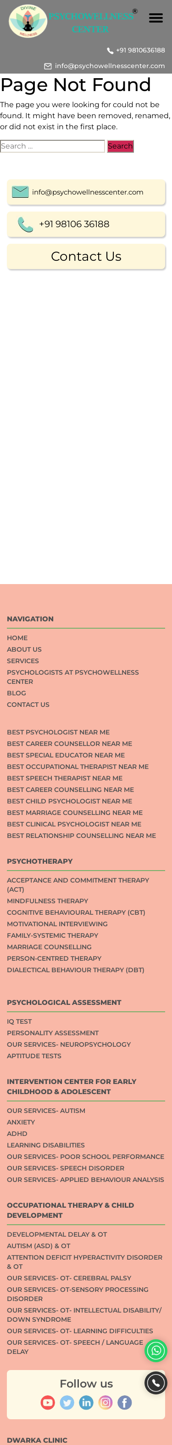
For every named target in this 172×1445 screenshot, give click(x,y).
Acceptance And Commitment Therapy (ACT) (78, 1103)
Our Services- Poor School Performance (85, 1375)
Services (23, 879)
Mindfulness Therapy (47, 1119)
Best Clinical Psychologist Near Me (74, 1042)
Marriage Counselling (49, 1165)
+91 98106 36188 (74, 225)
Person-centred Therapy (54, 1177)
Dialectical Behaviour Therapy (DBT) (75, 1188)
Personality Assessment (53, 1251)
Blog (16, 911)
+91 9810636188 (140, 50)
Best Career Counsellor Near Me (69, 962)
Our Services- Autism (46, 1329)
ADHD (17, 1352)
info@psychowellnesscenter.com (110, 66)
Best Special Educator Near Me (66, 973)
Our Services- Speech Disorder (65, 1386)
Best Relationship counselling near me (81, 1054)
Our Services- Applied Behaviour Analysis (85, 1398)
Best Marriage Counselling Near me (75, 1031)
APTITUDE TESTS (34, 1274)
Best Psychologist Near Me (58, 950)
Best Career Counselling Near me (70, 1008)
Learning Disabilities (46, 1363)
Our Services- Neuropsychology (69, 1263)
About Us (24, 868)
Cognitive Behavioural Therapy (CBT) (76, 1131)
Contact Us (86, 257)
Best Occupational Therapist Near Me (78, 985)
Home (17, 856)
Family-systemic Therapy (52, 1154)
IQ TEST (19, 1240)
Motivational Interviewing (57, 1142)
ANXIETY (21, 1340)
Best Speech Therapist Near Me (64, 996)
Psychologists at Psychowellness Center (73, 895)
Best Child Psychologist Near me (69, 1019)
